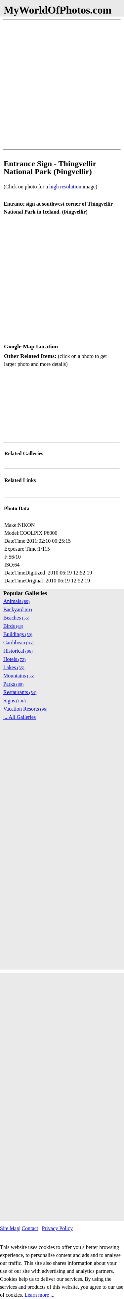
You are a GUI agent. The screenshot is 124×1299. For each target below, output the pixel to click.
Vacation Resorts (25, 709)
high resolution (65, 186)
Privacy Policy (57, 1228)
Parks (13, 684)
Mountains (18, 675)
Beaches (16, 618)
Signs (14, 700)
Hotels (14, 659)
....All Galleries (19, 717)
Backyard (17, 609)
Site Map (9, 1228)
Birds (13, 626)
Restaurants (19, 692)
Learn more (36, 1295)
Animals (16, 601)
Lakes (13, 667)
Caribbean (18, 642)
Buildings (17, 634)
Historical (18, 651)
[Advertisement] (62, 85)
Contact (29, 1228)
